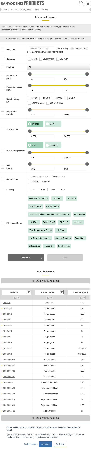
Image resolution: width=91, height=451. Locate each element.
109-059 (6, 337)
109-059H (7, 342)
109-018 (6, 303)
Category (10, 59)
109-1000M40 (9, 405)
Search (26, 257)
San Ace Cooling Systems (21, 10)
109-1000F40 (9, 376)
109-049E (7, 325)
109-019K (7, 314)
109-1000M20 (9, 394)
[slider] (30, 74)
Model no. (11, 50)
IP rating (10, 189)
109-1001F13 (9, 411)
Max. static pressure (15, 150)
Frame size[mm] (11, 77)
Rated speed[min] (12, 112)
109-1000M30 (9, 399)
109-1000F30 (9, 371)
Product (10, 67)
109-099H (7, 354)
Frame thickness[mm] (14, 88)
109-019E (7, 308)
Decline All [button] (60, 444)
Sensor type (12, 179)
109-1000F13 (9, 359)
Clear (65, 257)
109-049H (7, 331)
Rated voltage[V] (13, 100)
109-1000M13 (9, 388)
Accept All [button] (45, 444)
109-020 (6, 320)
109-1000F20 (9, 365)
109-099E (7, 348)
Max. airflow (12, 129)
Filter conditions (14, 223)
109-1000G (8, 382)
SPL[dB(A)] (9, 166)
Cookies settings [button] (30, 444)
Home (5, 10)
